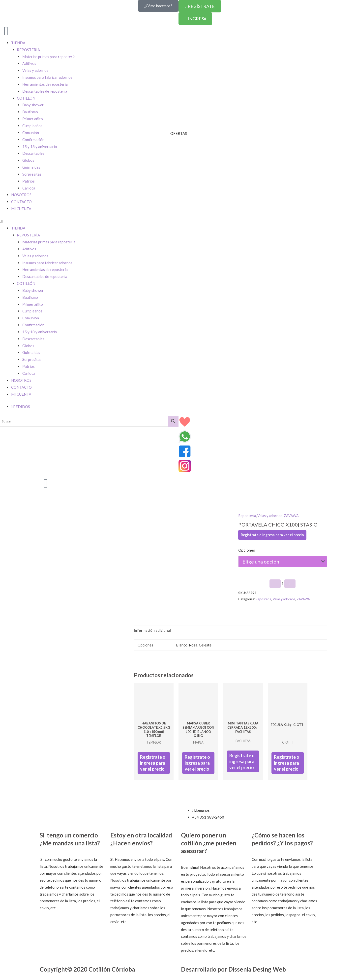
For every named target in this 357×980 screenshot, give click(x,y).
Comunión (30, 318)
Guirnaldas (31, 167)
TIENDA (18, 228)
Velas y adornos (35, 256)
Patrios (28, 181)
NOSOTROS (21, 194)
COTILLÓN (26, 283)
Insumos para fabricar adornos (47, 263)
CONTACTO (21, 201)
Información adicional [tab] (152, 630)
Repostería (247, 515)
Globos (28, 160)
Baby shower (33, 290)
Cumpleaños (32, 311)
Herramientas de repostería (45, 269)
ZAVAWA (293, 515)
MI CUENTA (21, 208)
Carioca (28, 188)
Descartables (33, 153)
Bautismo (30, 297)
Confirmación (33, 325)
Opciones (246, 550)
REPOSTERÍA (28, 235)
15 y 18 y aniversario (39, 146)
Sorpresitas (31, 174)
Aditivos (29, 249)
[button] (178, 221)
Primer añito (32, 304)
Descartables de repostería (44, 276)
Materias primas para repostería (48, 242)
